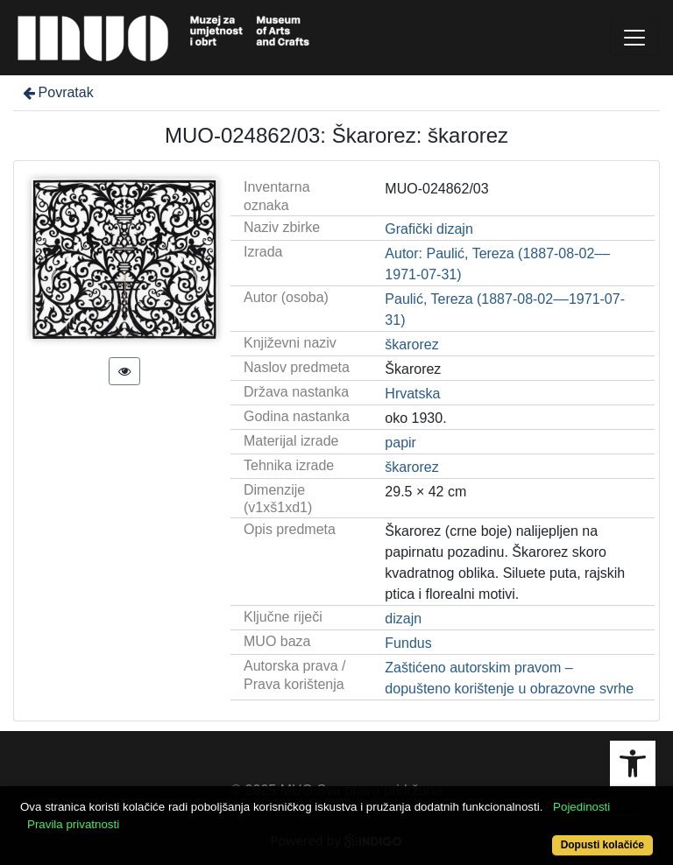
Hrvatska (412, 393)
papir (400, 442)
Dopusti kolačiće (602, 845)
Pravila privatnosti (73, 824)
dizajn (403, 618)
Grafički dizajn (428, 229)
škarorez (411, 344)
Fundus (408, 643)
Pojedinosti (581, 806)
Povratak (57, 92)
